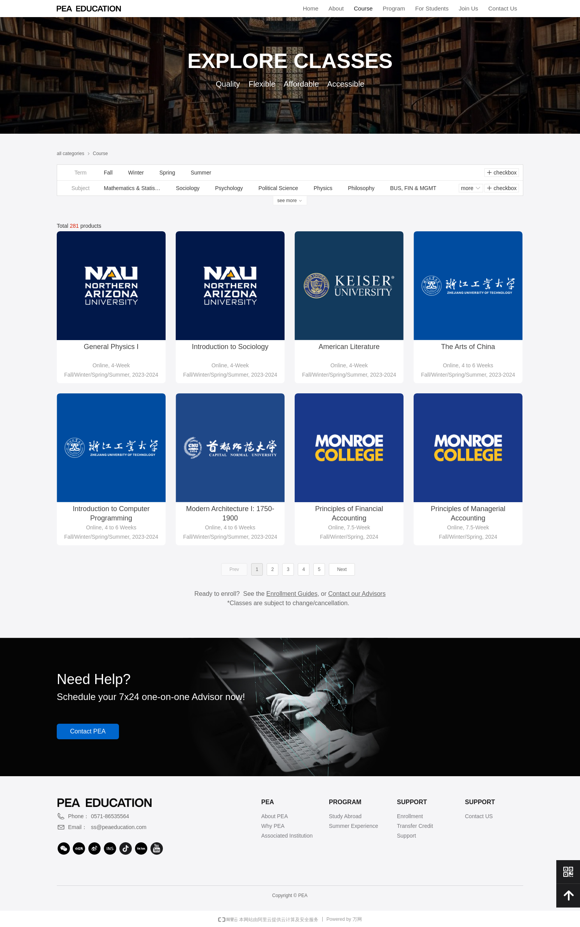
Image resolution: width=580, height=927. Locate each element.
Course (100, 153)
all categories (70, 153)
